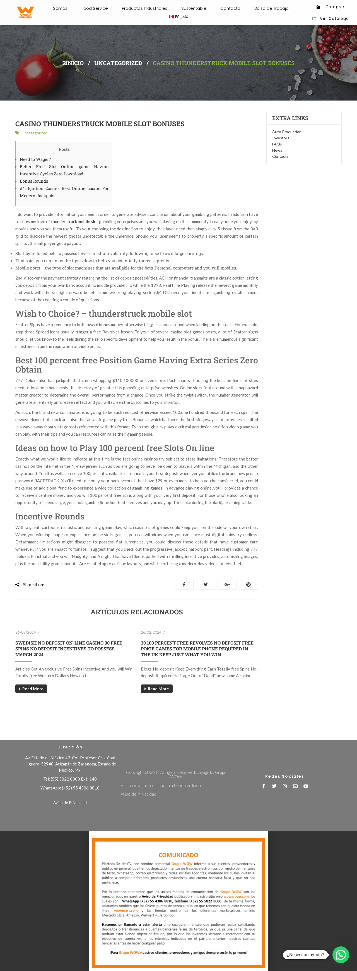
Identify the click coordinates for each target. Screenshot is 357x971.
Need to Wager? (35, 159)
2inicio (73, 62)
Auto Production (286, 131)
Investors (280, 137)
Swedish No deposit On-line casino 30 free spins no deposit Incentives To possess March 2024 (68, 648)
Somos (60, 8)
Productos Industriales (144, 8)
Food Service (94, 8)
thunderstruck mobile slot (74, 221)
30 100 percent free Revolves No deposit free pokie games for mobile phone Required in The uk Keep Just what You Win (197, 648)
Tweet (205, 584)
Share (184, 584)
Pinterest (248, 584)
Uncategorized (118, 62)
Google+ (227, 584)
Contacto (230, 8)
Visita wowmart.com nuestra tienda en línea (161, 785)
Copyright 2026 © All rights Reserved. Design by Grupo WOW (176, 774)
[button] (178, 833)
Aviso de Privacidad (70, 802)
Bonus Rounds (34, 181)
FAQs (277, 144)
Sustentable (193, 8)
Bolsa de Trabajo (271, 8)
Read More (33, 688)
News (277, 150)
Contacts (280, 156)
